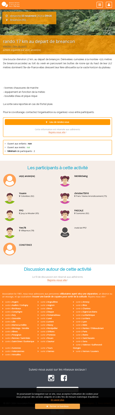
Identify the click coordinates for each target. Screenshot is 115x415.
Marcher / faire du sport (15, 46)
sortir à (10, 302)
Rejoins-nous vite (57, 132)
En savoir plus (57, 399)
